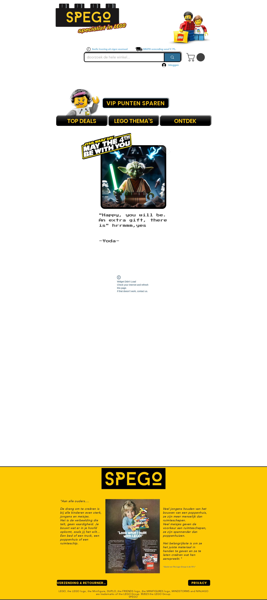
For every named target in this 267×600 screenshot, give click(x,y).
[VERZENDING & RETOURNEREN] (82, 583)
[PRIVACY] (199, 583)
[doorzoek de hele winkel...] (122, 57)
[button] (196, 57)
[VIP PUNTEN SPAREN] (135, 103)
